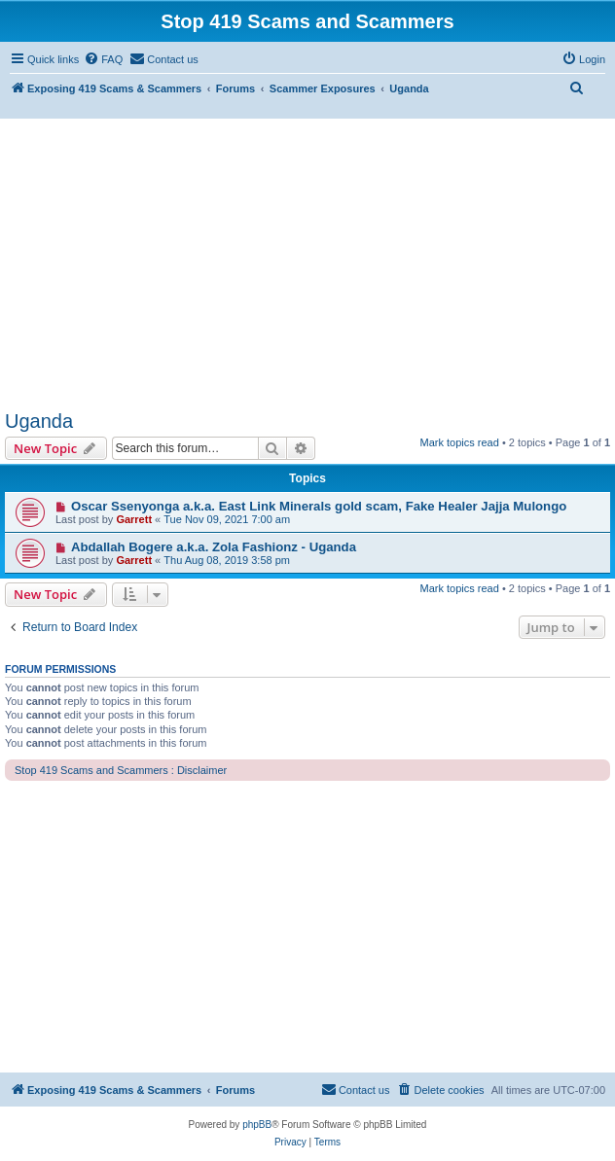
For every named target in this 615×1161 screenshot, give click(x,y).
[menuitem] (103, 59)
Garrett (134, 519)
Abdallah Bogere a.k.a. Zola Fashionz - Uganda (213, 547)
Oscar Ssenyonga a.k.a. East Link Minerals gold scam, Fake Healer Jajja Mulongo (318, 506)
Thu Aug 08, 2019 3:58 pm (226, 560)
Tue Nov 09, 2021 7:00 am (226, 519)
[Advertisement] (307, 264)
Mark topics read (459, 442)
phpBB (256, 1124)
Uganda (39, 421)
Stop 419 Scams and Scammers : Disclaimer (121, 770)
